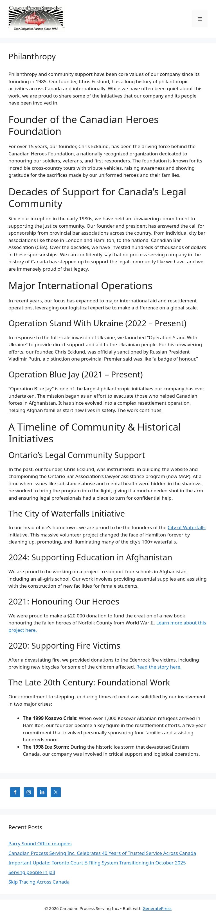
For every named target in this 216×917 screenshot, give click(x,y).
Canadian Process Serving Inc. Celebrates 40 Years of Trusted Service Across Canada (102, 853)
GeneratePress (157, 908)
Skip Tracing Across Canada (38, 881)
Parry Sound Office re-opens (40, 843)
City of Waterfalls (187, 527)
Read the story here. (159, 667)
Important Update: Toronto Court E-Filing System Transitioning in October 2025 (97, 862)
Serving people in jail (31, 872)
